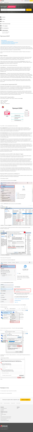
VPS (1, 415)
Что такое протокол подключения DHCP (7, 41)
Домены (3, 17)
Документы (2, 410)
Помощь (22, 0)
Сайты (3, 21)
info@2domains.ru (6, 429)
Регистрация (27, 0)
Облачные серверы (3, 414)
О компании (2, 409)
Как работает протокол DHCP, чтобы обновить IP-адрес (9, 42)
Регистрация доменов (4, 408)
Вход (31, 0)
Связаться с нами (6, 2)
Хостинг (3, 19)
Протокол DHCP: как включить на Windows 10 (8, 43)
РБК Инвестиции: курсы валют (5, 420)
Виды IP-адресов (4, 40)
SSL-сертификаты (5, 28)
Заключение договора (6, 23)
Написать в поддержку (25, 399)
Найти (29, 9)
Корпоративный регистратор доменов (6, 416)
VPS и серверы (5, 25)
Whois (17, 408)
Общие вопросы (5, 30)
